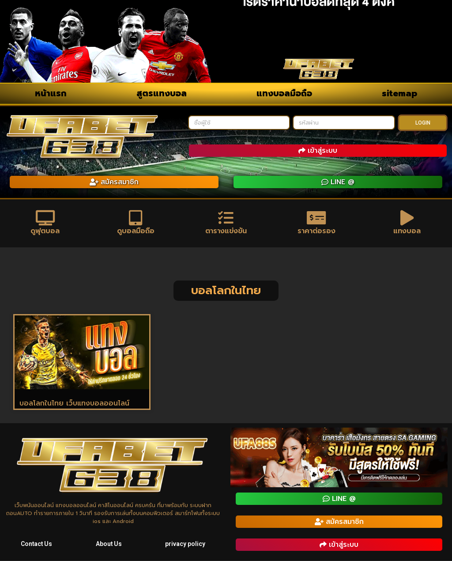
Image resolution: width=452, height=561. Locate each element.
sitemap (399, 93)
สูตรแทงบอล (161, 93)
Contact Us (36, 544)
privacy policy (186, 544)
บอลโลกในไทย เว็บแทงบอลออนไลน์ (74, 403)
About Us (109, 544)
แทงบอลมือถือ (284, 93)
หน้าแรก (51, 93)
